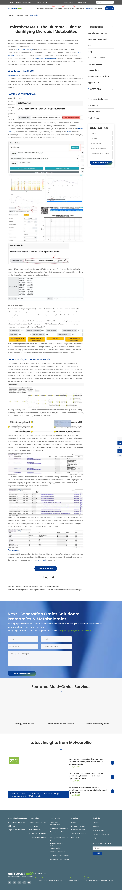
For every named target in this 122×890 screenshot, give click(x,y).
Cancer (74, 817)
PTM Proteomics (35, 824)
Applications (94, 87)
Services (96, 93)
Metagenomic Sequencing (59, 855)
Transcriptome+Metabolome (59, 828)
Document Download (98, 39)
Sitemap (88, 888)
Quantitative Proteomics (38, 817)
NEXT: (44, 591)
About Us (96, 817)
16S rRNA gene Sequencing (59, 851)
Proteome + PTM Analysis (38, 828)
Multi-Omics (94, 122)
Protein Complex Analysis (38, 832)
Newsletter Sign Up (100, 824)
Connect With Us (46, 568)
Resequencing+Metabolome (59, 834)
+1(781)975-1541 (42, 2)
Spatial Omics (94, 116)
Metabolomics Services (99, 103)
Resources (20, 15)
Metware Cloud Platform (95, 79)
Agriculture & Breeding (79, 828)
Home (11, 15)
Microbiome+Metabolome (59, 823)
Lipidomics (11, 826)
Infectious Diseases (78, 824)
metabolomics (41, 560)
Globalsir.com (110, 888)
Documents (68, 2)
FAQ (90, 46)
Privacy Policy (101, 888)
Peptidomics (33, 820)
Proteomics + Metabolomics (55, 818)
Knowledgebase (96, 65)
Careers (96, 820)
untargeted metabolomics (46, 58)
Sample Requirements (99, 33)
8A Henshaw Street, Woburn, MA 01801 (100, 877)
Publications (81, 2)
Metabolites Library (97, 58)
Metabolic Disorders (78, 820)
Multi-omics (35, 15)
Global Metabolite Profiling (14, 820)
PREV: (35, 586)
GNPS (69, 132)
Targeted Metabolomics (17, 829)
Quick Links (98, 812)
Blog (27, 15)
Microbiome (75, 832)
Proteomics (93, 109)
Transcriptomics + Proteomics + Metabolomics (56, 841)
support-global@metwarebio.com (21, 2)
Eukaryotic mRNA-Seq (58, 847)
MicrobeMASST (13, 75)
